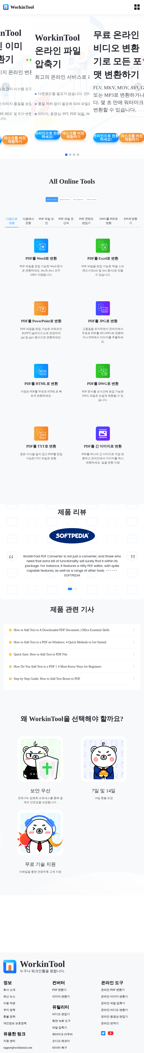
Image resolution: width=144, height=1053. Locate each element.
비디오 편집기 (61, 1014)
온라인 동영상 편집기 (112, 1016)
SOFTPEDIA (72, 583)
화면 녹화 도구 (61, 1020)
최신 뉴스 (11, 996)
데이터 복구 (59, 1047)
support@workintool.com (19, 1047)
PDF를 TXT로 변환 (41, 446)
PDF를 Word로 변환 (41, 258)
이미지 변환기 (61, 996)
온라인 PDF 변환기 (111, 989)
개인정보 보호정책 (16, 1023)
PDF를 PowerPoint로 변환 (41, 321)
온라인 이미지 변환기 (112, 996)
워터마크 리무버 (62, 1034)
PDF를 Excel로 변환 (102, 258)
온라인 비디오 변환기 (112, 1010)
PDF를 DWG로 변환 (103, 384)
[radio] (36, 200)
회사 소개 (11, 989)
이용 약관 (11, 1003)
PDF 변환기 (59, 989)
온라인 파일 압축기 (111, 1003)
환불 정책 (11, 1016)
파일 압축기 (59, 1027)
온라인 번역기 (108, 1023)
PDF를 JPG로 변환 (102, 321)
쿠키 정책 (11, 1010)
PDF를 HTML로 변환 (41, 384)
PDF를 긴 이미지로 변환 (103, 446)
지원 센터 (11, 1041)
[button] (66, 154)
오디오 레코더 (61, 1041)
